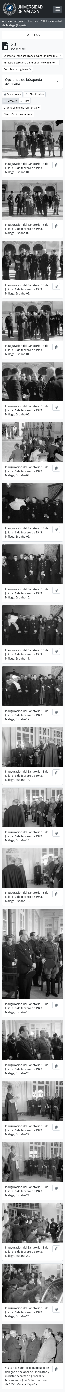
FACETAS (32, 35)
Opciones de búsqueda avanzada (23, 81)
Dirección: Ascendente (17, 114)
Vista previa (12, 94)
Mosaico (10, 101)
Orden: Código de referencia (20, 107)
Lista (24, 101)
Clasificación (34, 94)
